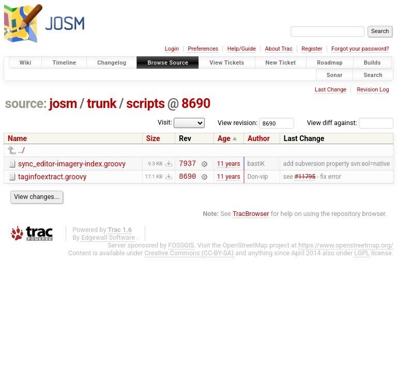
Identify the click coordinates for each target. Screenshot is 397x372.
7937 (187, 164)
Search (373, 74)
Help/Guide (241, 48)
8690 (195, 103)
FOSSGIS (181, 248)
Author (259, 138)
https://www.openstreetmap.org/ (345, 248)
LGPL (362, 256)
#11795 (304, 178)
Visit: (165, 122)
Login (172, 48)
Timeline (64, 62)
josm (63, 103)
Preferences (203, 48)
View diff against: (350, 123)
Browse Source (167, 62)
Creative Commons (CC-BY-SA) (189, 256)
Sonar (335, 74)
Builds (372, 62)
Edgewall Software (108, 240)
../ (21, 150)
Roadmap (330, 62)
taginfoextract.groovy (52, 178)
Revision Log (373, 89)
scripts (145, 103)
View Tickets (226, 62)
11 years (228, 164)
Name (17, 138)
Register (311, 48)
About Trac (279, 48)
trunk (101, 103)
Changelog (111, 62)
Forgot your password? (360, 48)
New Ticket (281, 62)
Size (153, 138)
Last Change (330, 89)
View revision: (237, 123)
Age (224, 138)
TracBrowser (251, 217)
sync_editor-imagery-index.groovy (72, 164)
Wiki (26, 62)
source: (26, 103)
